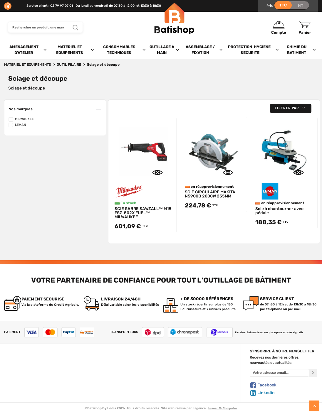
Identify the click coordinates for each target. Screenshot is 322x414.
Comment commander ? (24, 398)
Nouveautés (100, 379)
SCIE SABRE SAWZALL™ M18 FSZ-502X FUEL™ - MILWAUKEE (143, 212)
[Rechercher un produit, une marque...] (75, 27)
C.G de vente (14, 379)
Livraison (11, 391)
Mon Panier (179, 367)
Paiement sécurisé (185, 385)
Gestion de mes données (190, 379)
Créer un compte (184, 361)
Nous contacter (17, 367)
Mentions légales (18, 385)
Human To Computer (222, 408)
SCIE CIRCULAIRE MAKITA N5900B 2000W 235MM (210, 194)
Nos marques (21, 109)
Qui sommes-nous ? (20, 361)
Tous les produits (104, 361)
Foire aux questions (20, 373)
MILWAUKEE (21, 119)
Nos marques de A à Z (108, 367)
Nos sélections (102, 373)
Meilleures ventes (104, 385)
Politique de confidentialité (192, 373)
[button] (290, 108)
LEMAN (17, 125)
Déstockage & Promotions (112, 391)
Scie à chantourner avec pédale (279, 210)
